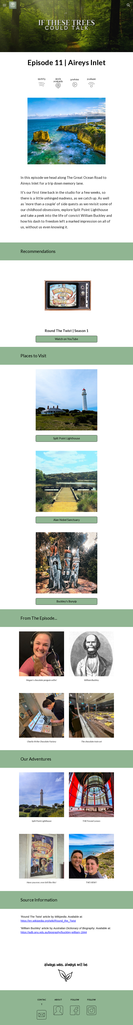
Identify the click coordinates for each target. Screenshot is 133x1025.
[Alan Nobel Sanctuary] (66, 519)
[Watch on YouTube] (66, 339)
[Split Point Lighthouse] (66, 438)
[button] (4, 5)
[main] (66, 62)
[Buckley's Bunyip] (66, 601)
